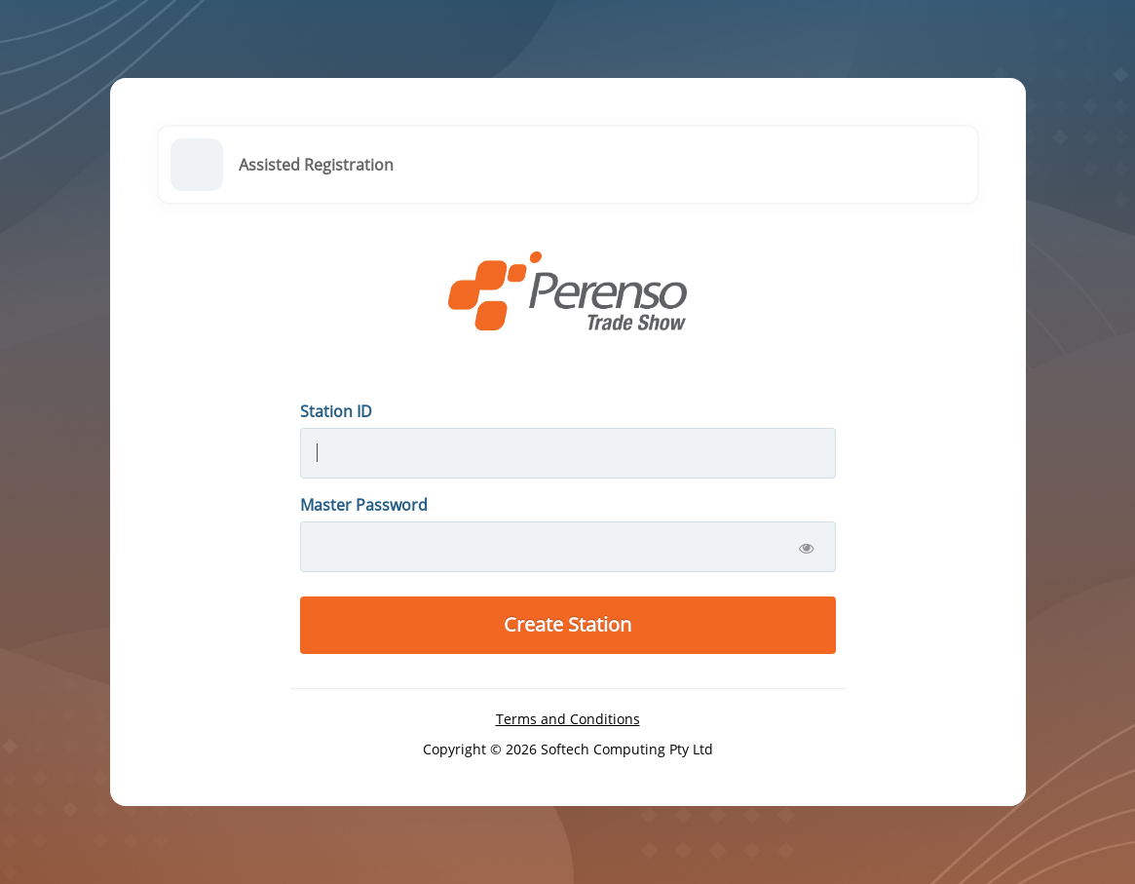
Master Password (364, 505)
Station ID (336, 411)
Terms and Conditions (568, 719)
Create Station (567, 624)
